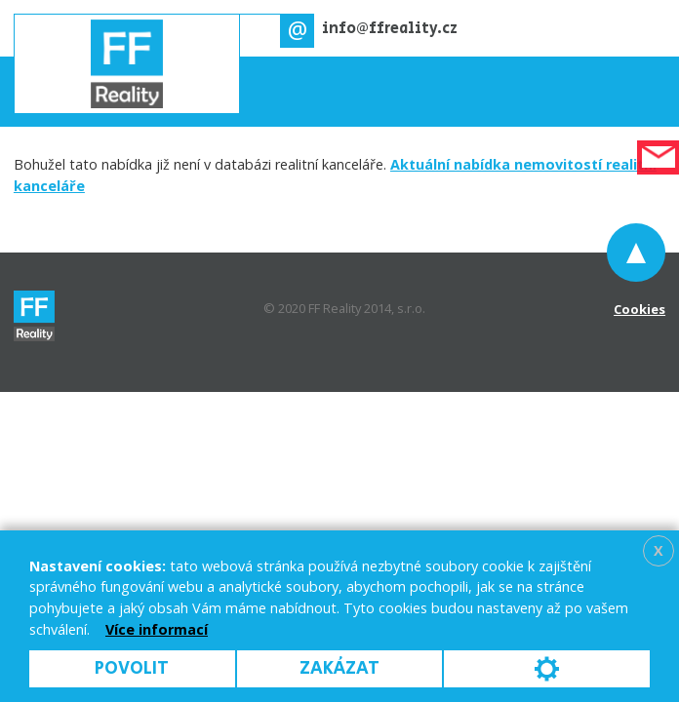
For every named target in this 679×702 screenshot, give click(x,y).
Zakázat (339, 668)
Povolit (132, 668)
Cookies (639, 309)
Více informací (156, 629)
